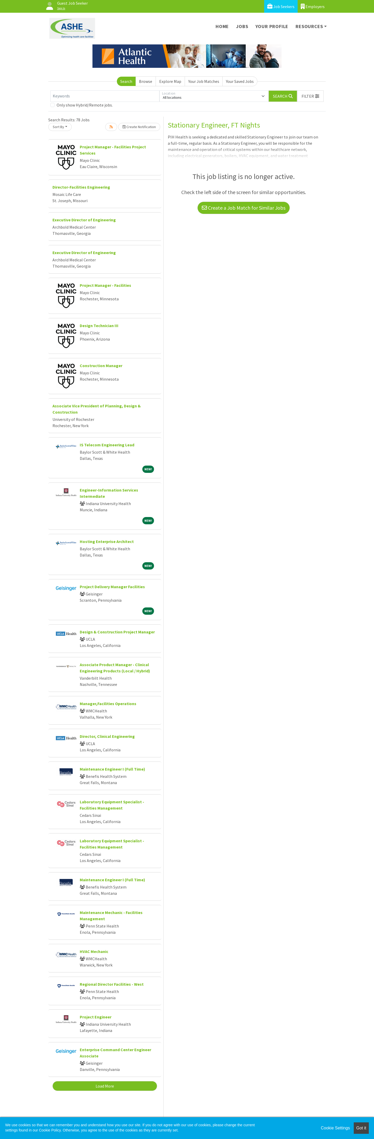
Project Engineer (95, 1016)
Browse (145, 81)
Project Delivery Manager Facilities (112, 586)
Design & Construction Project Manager (117, 631)
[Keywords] (104, 96)
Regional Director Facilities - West (112, 984)
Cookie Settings (335, 1128)
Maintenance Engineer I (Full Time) (112, 769)
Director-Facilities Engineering (81, 187)
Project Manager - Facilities (105, 285)
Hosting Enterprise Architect (107, 541)
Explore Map (170, 81)
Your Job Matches (203, 81)
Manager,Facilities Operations (108, 703)
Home (222, 26)
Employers (313, 6)
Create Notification (139, 126)
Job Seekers (281, 6)
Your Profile (272, 26)
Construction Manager (101, 365)
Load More (105, 1086)
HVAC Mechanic (94, 951)
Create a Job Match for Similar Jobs (243, 207)
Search (126, 81)
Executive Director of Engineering (84, 219)
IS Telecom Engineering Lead (107, 444)
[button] (310, 96)
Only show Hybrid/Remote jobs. (85, 105)
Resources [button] (309, 26)
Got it (361, 1128)
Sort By (58, 126)
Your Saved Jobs (240, 81)
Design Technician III (99, 325)
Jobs (242, 26)
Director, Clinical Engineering (107, 736)
